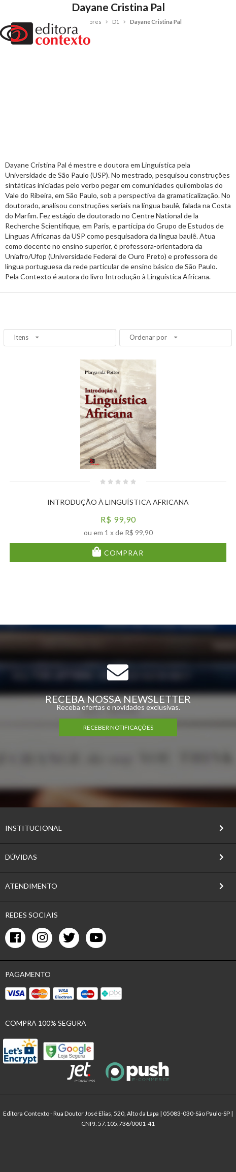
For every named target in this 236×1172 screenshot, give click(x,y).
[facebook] (15, 938)
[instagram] (42, 938)
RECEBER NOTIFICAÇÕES (118, 727)
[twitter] (69, 938)
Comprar (123, 552)
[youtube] (96, 938)
